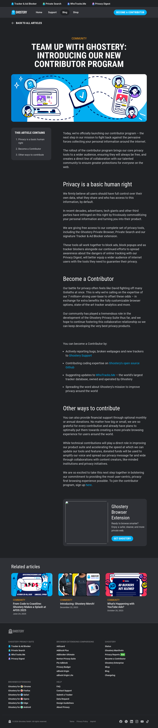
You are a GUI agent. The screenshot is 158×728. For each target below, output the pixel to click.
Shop (76, 12)
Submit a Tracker (65, 695)
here (89, 485)
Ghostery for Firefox (19, 690)
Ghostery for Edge (18, 703)
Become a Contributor (130, 12)
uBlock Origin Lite (65, 675)
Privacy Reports (115, 654)
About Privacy (63, 707)
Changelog (110, 675)
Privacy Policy (82, 721)
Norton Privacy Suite (66, 659)
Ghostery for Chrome (19, 686)
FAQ (58, 686)
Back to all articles (26, 23)
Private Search (52, 3)
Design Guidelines (65, 703)
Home (39, 12)
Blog (64, 12)
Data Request (63, 699)
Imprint (93, 721)
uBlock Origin (63, 671)
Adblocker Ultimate (66, 654)
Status (108, 646)
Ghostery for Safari (18, 695)
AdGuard (61, 646)
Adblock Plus (63, 650)
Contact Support (64, 690)
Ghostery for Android (19, 707)
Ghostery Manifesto (114, 650)
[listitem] (31, 595)
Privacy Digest (101, 3)
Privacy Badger (64, 667)
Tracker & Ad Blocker (24, 3)
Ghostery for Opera (18, 699)
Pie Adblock (62, 663)
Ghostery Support (80, 355)
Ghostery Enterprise (114, 663)
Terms (72, 721)
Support (52, 12)
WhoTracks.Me (76, 3)
